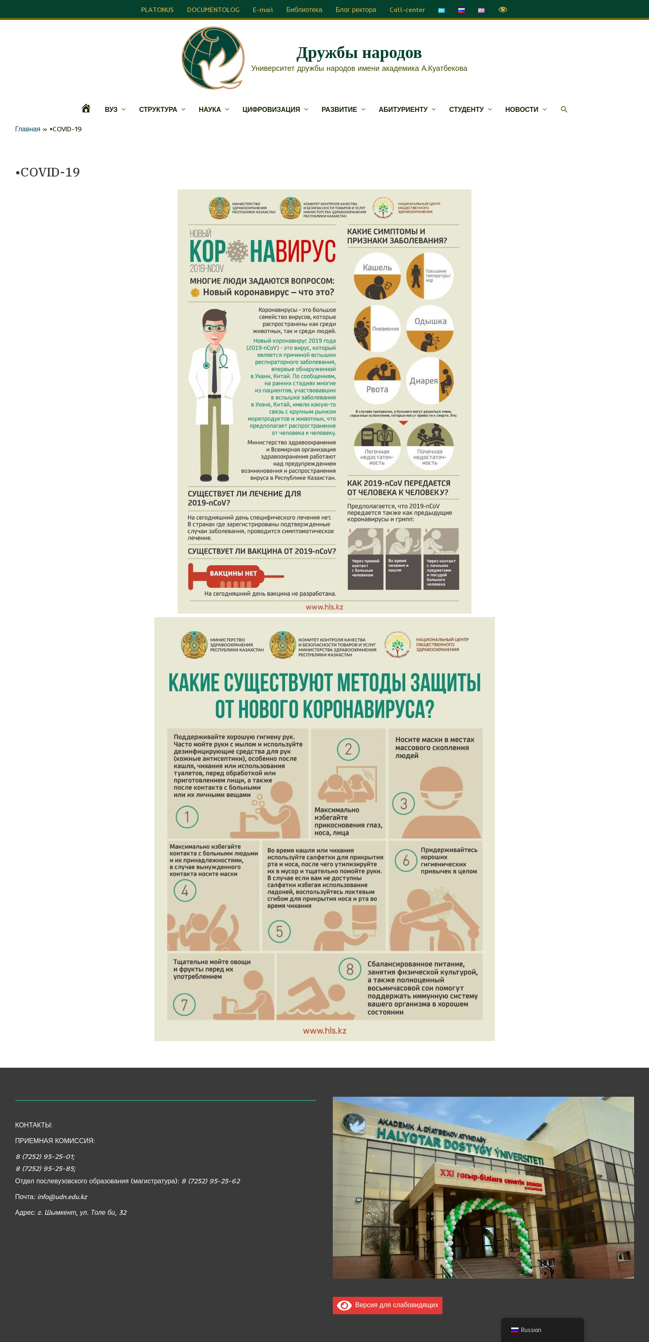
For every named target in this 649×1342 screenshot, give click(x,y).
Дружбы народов (359, 51)
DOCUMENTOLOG (213, 8)
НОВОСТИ (521, 108)
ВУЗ (111, 108)
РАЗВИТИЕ (339, 108)
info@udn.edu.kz (62, 1195)
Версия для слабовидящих (387, 1303)
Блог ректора (356, 8)
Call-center (407, 8)
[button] (564, 108)
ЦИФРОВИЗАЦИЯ (271, 108)
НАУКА (210, 108)
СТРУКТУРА (158, 108)
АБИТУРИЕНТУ (403, 108)
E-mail (263, 8)
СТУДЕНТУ (466, 108)
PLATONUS (157, 8)
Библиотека (304, 8)
